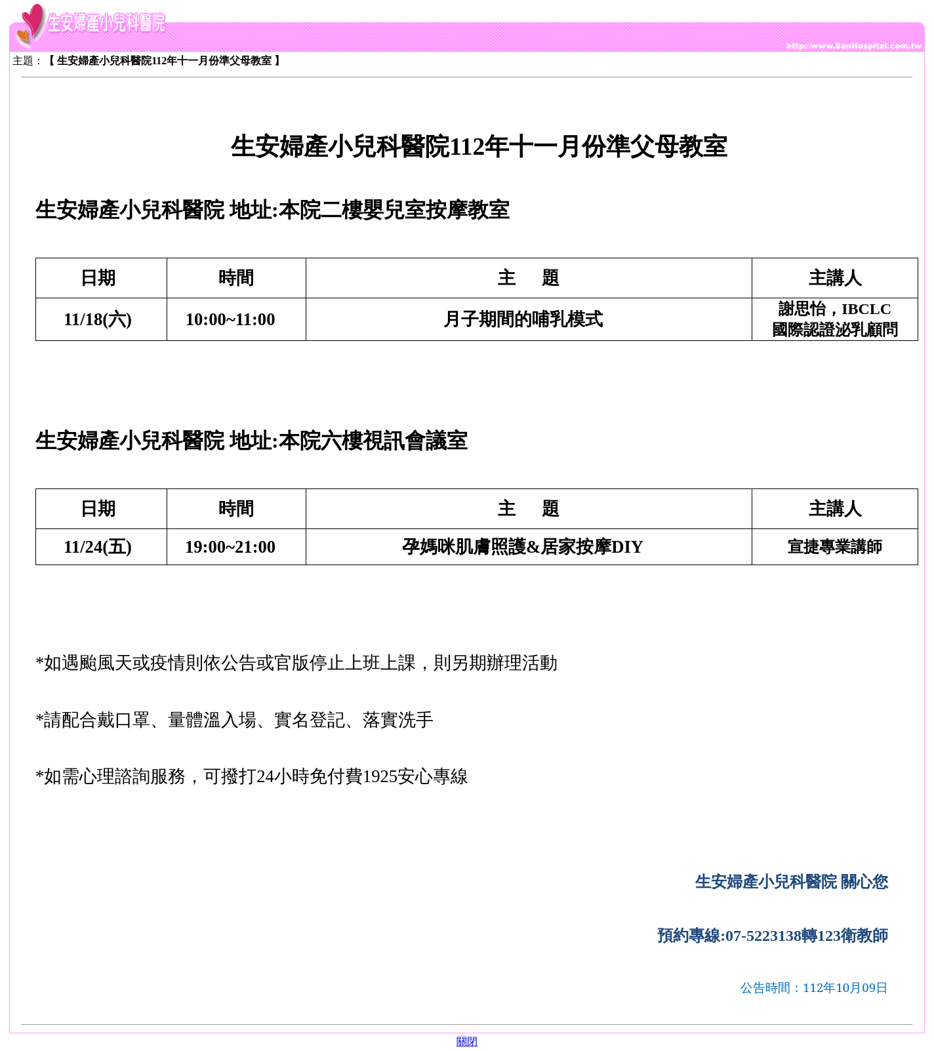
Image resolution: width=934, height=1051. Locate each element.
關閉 (467, 1041)
